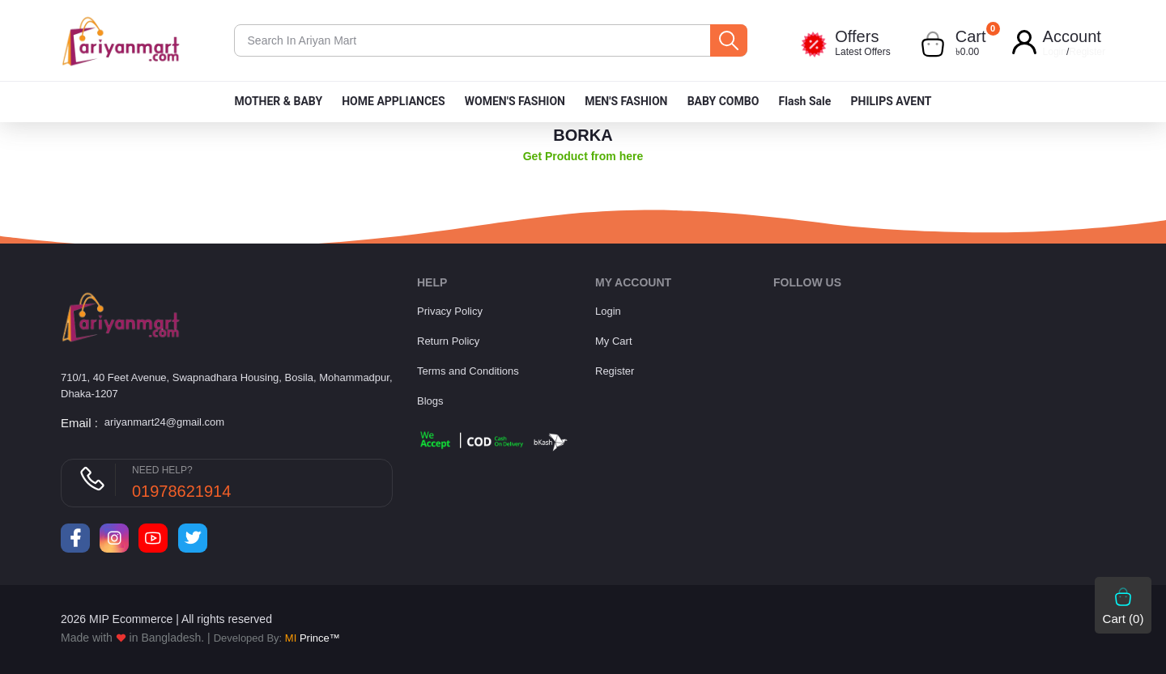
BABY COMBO (723, 101)
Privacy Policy (450, 311)
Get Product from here (583, 156)
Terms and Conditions (468, 371)
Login (1054, 51)
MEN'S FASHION (626, 101)
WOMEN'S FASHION (515, 101)
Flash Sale (805, 101)
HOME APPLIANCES (393, 101)
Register (1087, 51)
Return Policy (448, 341)
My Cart (613, 341)
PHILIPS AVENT (890, 101)
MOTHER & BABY (278, 101)
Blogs (430, 401)
